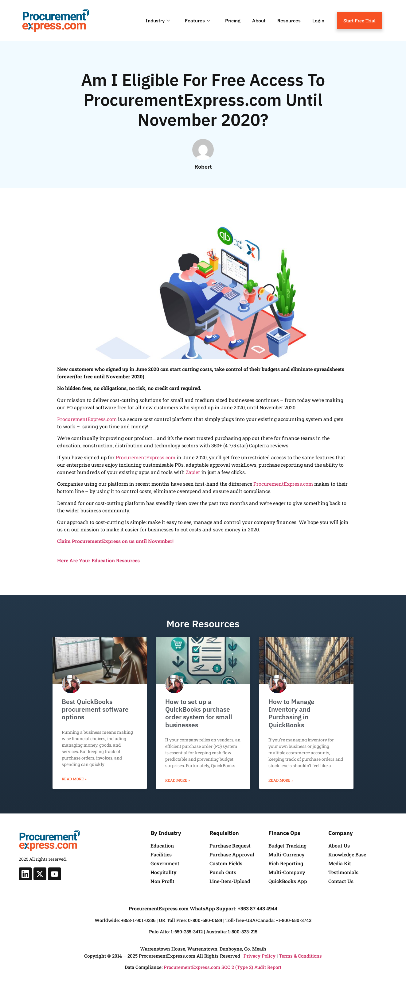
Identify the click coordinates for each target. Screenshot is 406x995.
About (259, 20)
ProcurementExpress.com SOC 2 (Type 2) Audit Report (222, 967)
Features (198, 20)
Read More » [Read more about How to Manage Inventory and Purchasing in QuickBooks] (280, 780)
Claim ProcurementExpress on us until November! (115, 541)
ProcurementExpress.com (87, 419)
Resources (289, 20)
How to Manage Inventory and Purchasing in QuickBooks (291, 713)
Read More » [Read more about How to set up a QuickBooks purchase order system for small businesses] (177, 780)
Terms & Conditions (300, 956)
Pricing (232, 20)
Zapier (193, 472)
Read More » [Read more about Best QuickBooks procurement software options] (74, 778)
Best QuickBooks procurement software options (95, 709)
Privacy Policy (259, 956)
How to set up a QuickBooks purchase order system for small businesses (198, 713)
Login (318, 20)
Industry (158, 20)
